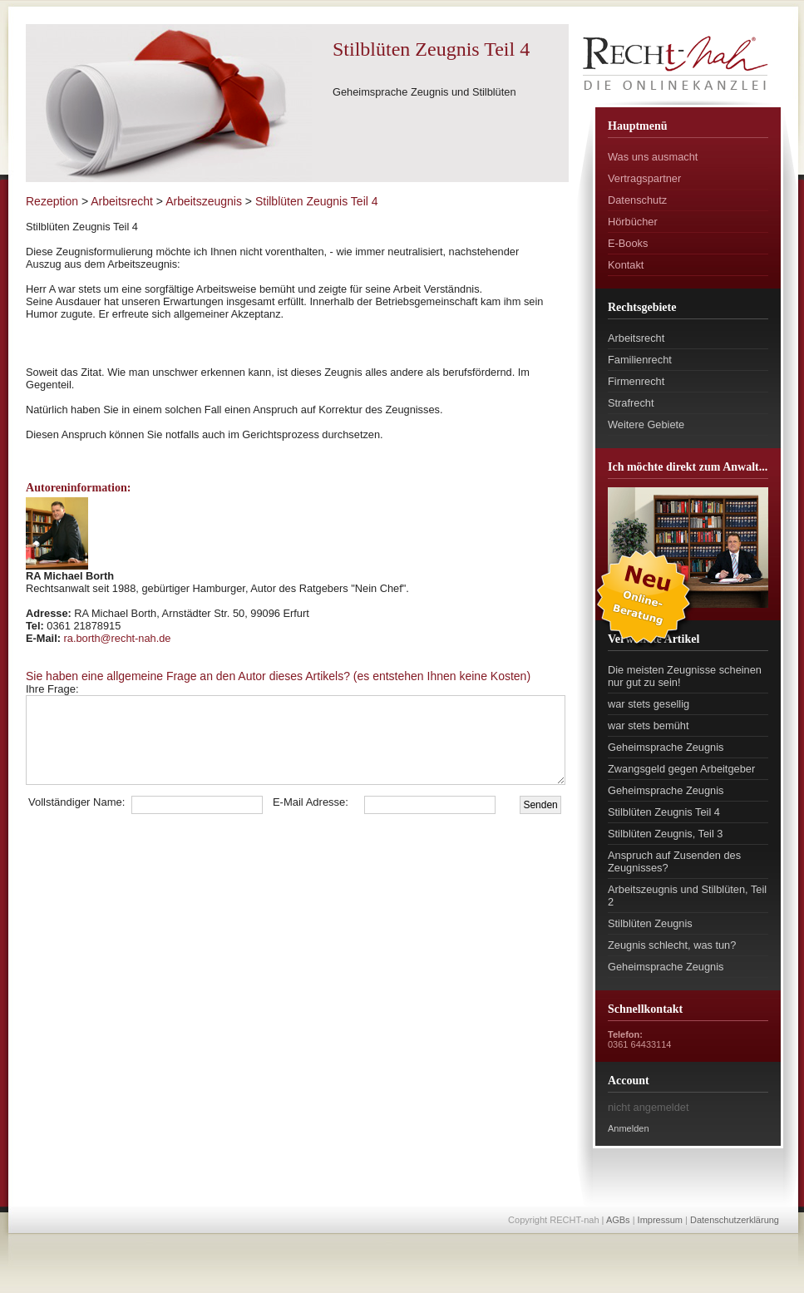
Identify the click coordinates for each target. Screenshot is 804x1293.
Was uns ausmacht (653, 157)
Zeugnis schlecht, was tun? (672, 945)
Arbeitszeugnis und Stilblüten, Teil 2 (687, 895)
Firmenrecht (636, 381)
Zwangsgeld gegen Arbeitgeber (681, 768)
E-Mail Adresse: (310, 802)
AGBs (618, 1220)
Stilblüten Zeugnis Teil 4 (664, 812)
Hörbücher (633, 221)
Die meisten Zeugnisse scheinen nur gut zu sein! (685, 676)
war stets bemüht (648, 725)
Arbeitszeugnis (203, 201)
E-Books (628, 243)
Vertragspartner (644, 178)
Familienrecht (640, 359)
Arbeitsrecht (636, 338)
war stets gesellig (648, 704)
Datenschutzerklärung (734, 1220)
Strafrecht (631, 403)
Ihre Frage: (89, 689)
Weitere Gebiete (646, 424)
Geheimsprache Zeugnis (665, 747)
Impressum (660, 1220)
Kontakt (626, 265)
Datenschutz (637, 200)
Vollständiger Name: (76, 802)
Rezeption (52, 201)
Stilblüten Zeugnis (650, 923)
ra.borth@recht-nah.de (117, 638)
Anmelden (628, 1128)
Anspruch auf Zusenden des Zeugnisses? (674, 861)
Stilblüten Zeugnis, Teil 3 (665, 833)
